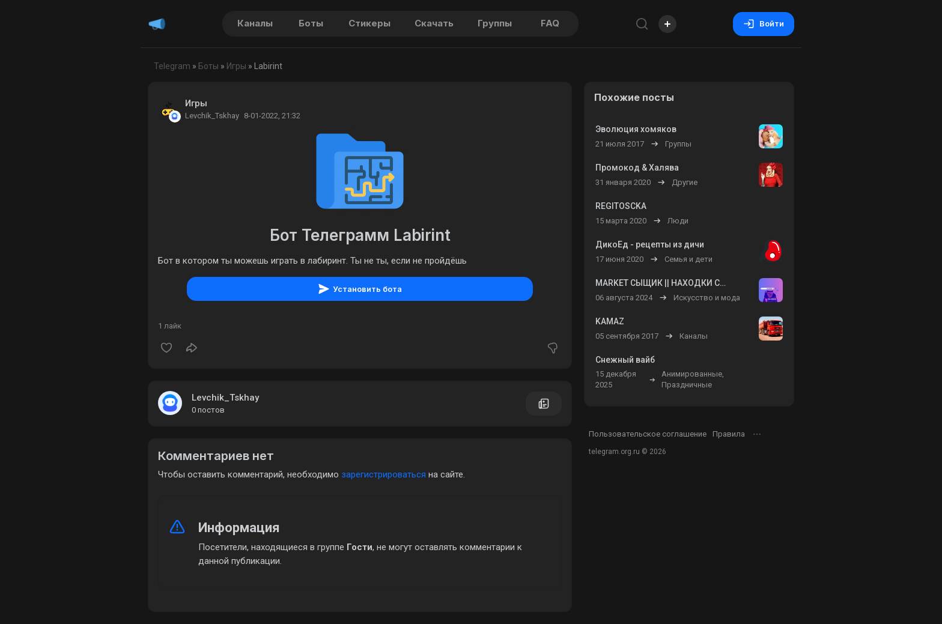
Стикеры (369, 23)
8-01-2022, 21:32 (272, 115)
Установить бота (360, 289)
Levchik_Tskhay (225, 397)
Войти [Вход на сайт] (763, 23)
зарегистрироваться (383, 474)
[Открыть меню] (757, 434)
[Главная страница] (157, 24)
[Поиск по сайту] (642, 24)
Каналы (255, 23)
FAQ (550, 23)
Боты (311, 23)
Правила (729, 433)
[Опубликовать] (667, 24)
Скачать (434, 23)
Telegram (172, 66)
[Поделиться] (191, 348)
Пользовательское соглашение (647, 433)
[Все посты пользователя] (544, 404)
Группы (495, 23)
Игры (236, 66)
